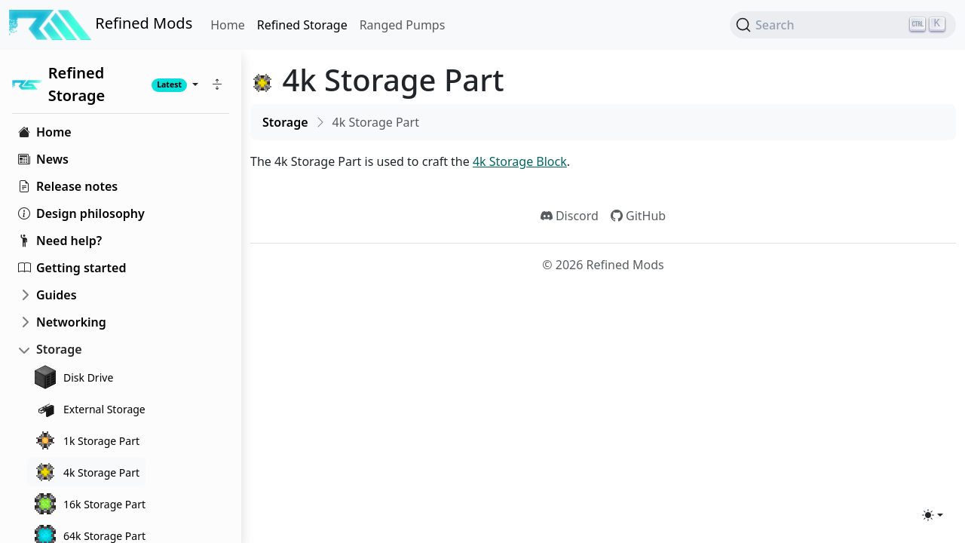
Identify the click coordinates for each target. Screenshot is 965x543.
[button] (217, 84)
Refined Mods (100, 25)
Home (227, 25)
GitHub (638, 215)
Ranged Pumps (403, 25)
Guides (56, 295)
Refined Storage (302, 25)
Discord (570, 215)
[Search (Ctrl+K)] (843, 24)
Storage (59, 349)
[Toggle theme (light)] (932, 515)
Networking (71, 322)
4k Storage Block (520, 161)
